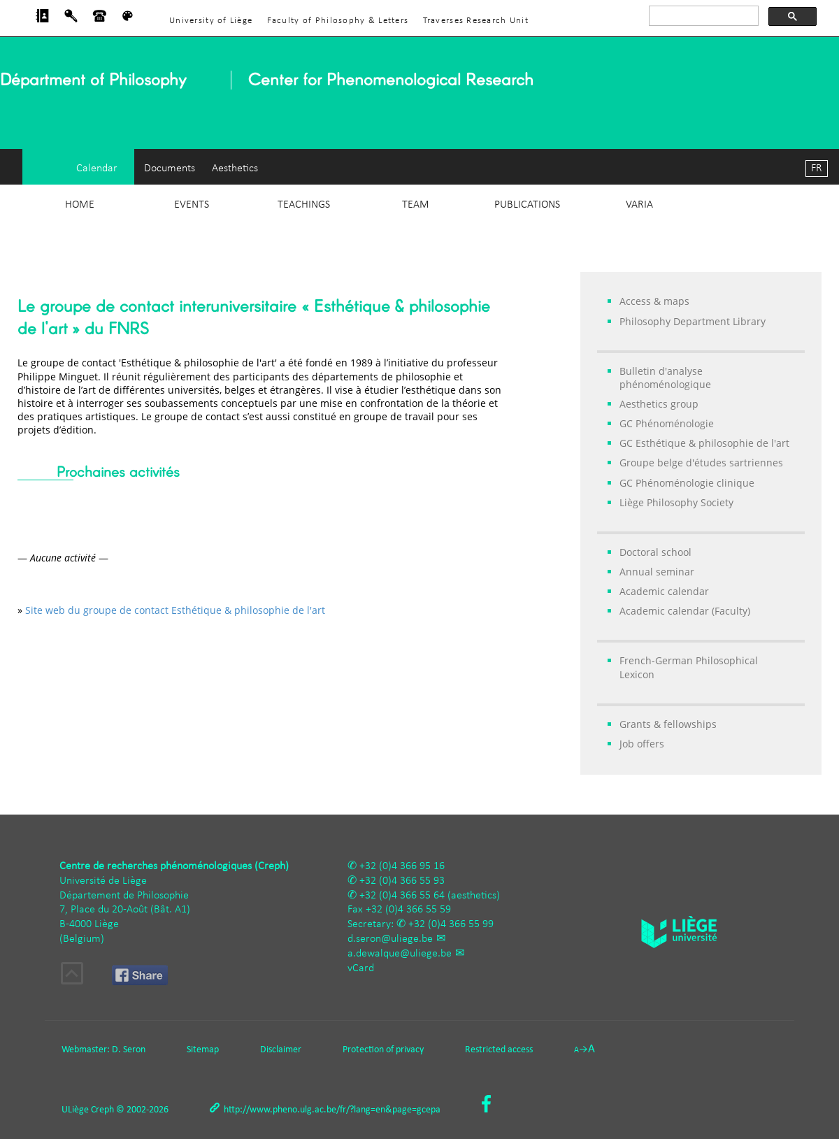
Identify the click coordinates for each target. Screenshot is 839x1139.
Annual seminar (656, 571)
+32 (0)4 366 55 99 (451, 924)
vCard (360, 968)
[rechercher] (702, 16)
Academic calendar (664, 591)
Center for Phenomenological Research (390, 79)
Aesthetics (235, 168)
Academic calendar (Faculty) (684, 610)
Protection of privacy (383, 1050)
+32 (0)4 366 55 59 (408, 909)
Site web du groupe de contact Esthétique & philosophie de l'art (175, 610)
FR (816, 168)
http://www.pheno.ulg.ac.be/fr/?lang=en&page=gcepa (332, 1110)
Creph (102, 1110)
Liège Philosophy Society (676, 502)
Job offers (641, 743)
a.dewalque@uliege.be (399, 953)
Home (79, 204)
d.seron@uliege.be (390, 939)
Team (415, 204)
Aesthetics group (658, 403)
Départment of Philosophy (93, 79)
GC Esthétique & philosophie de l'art (704, 443)
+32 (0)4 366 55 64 (402, 895)
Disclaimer (280, 1050)
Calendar (96, 168)
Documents (169, 168)
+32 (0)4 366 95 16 (402, 866)
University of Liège (210, 20)
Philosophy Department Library (692, 321)
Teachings (304, 204)
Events (191, 204)
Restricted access (499, 1050)
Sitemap (203, 1050)
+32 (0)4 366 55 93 (402, 881)
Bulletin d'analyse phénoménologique (665, 377)
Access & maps (654, 301)
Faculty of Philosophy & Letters (338, 20)
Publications (527, 204)
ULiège (75, 1110)
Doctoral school (655, 552)
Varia (639, 204)
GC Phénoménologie (666, 423)
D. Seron (128, 1050)
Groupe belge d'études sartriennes (701, 462)
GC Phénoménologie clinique (686, 482)
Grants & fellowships (668, 724)
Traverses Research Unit (476, 20)
